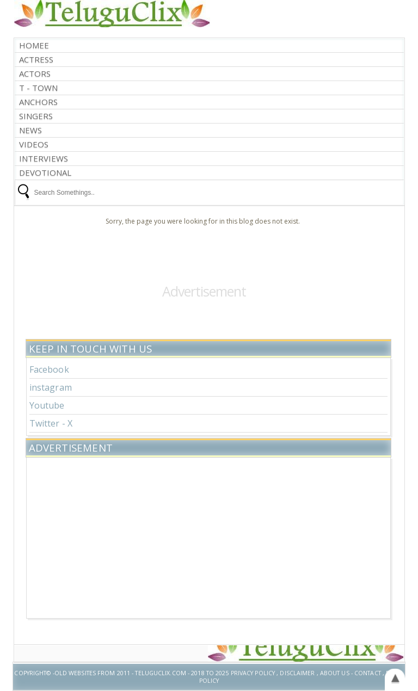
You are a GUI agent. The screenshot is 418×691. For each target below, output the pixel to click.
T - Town (38, 88)
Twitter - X (51, 423)
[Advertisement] (208, 536)
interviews (43, 159)
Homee (34, 45)
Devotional (45, 173)
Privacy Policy (253, 673)
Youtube (47, 405)
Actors (35, 74)
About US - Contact (350, 673)
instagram (50, 387)
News (30, 130)
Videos (33, 144)
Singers (36, 116)
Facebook (49, 369)
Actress (36, 59)
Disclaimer (297, 673)
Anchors (38, 102)
